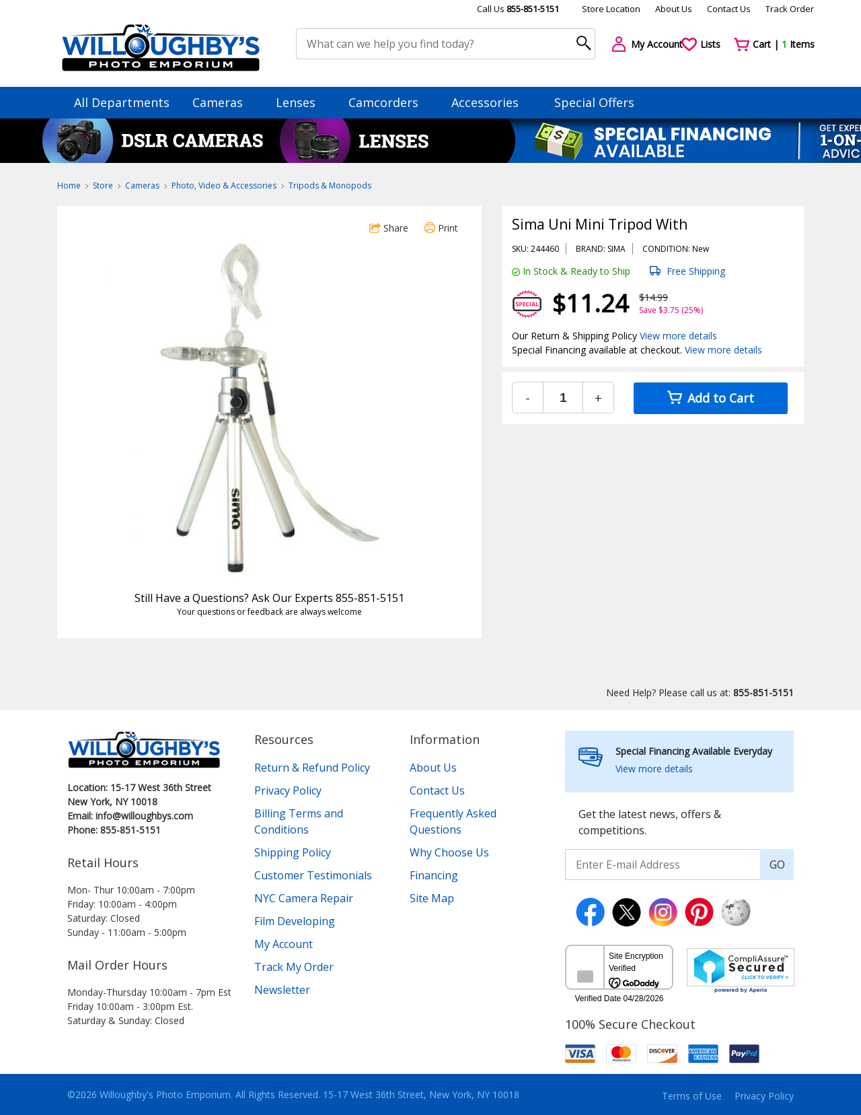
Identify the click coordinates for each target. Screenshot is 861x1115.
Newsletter (282, 989)
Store (103, 185)
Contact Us (729, 9)
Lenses (302, 102)
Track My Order (294, 966)
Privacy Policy (288, 790)
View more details (678, 335)
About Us (673, 9)
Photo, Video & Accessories (224, 185)
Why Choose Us (449, 852)
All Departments (122, 102)
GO (777, 864)
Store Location (611, 9)
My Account (283, 944)
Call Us (518, 9)
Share (388, 228)
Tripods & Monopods (330, 185)
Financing (434, 875)
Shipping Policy (292, 852)
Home (69, 185)
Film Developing (294, 921)
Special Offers (594, 102)
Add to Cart (710, 398)
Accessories (491, 102)
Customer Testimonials (313, 875)
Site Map (432, 898)
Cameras (224, 102)
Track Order (789, 9)
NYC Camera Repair (303, 898)
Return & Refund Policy (312, 767)
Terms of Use (692, 1095)
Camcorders (389, 102)
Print (441, 228)
